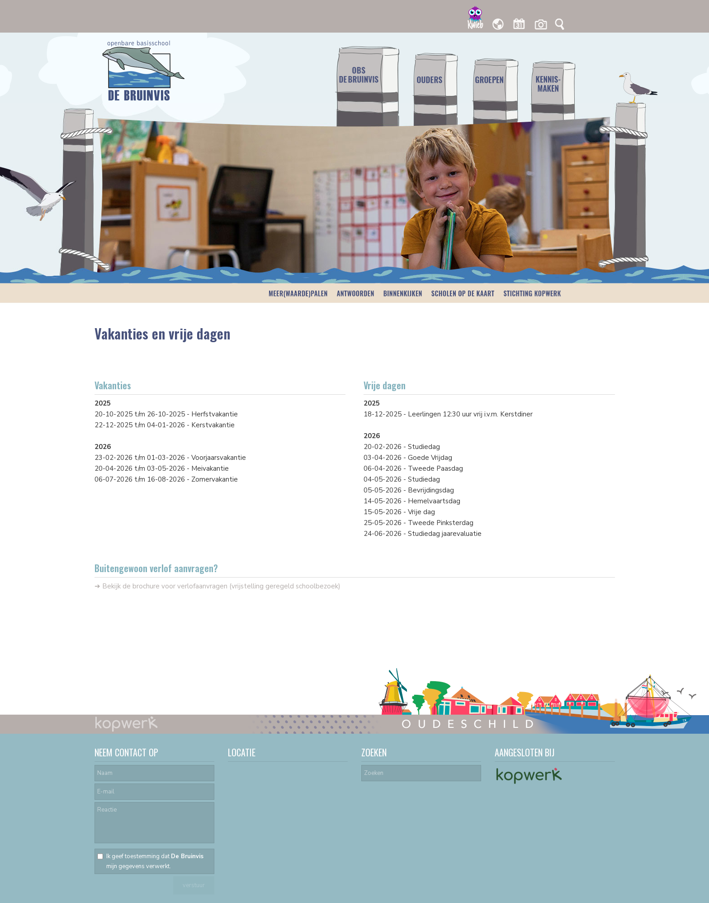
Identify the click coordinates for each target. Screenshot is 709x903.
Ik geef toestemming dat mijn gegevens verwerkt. (154, 861)
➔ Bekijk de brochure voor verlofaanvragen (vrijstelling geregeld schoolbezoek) (217, 586)
